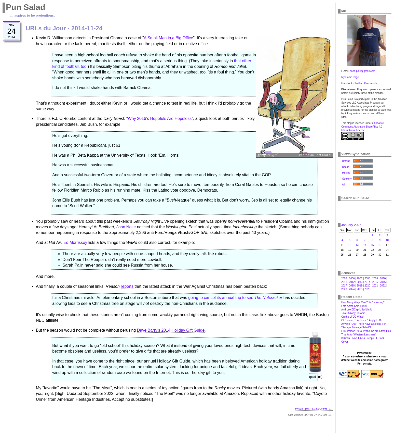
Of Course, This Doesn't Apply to (361, 320)
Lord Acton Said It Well (354, 306)
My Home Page (350, 77)
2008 (367, 278)
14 (364, 245)
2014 (367, 282)
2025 (359, 289)
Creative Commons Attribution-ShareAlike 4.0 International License (362, 127)
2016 (383, 282)
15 (372, 245)
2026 (367, 289)
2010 (383, 278)
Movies (346, 172)
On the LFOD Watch (352, 316)
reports (127, 286)
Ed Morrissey (75, 242)
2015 (375, 282)
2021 (375, 285)
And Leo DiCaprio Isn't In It (356, 309)
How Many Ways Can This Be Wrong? (363, 302)
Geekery (347, 178)
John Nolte (126, 227)
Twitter (358, 83)
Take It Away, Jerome (353, 313)
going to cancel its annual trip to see (235, 297)
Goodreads (370, 83)
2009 (375, 278)
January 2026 (351, 225)
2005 (344, 278)
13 (357, 245)
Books (345, 167)
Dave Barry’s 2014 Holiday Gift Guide (171, 330)
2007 (359, 278)
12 (349, 245)
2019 (359, 285)
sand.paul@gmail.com (362, 71)
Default (346, 161)
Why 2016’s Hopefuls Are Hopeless (160, 118)
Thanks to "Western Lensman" (358, 334)
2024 (352, 289)
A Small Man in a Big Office (168, 38)
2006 (352, 278)
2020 (367, 285)
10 (387, 240)
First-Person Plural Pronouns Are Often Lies (366, 331)
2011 (344, 282)
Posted (314, 409)
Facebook (346, 83)
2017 (344, 285)
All (343, 184)
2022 (383, 285)
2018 (352, 285)
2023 (344, 289)
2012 (352, 282)
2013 (359, 282)
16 (379, 245)
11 (342, 245)
